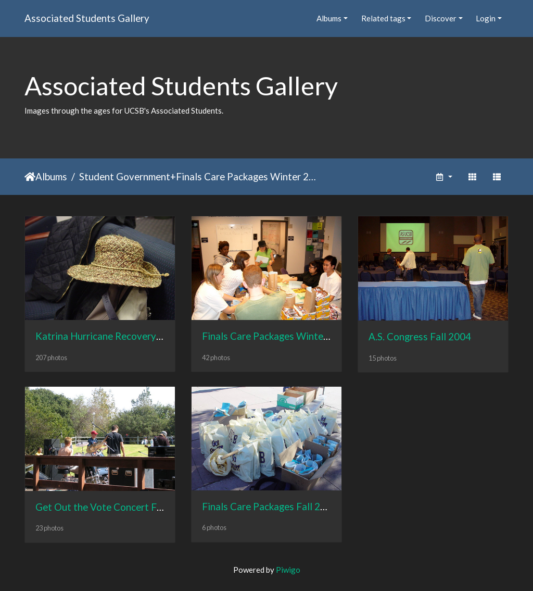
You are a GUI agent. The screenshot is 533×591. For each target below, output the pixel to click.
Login (486, 18)
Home (29, 176)
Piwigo (288, 569)
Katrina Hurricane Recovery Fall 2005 (117, 336)
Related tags (383, 18)
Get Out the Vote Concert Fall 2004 (113, 507)
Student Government (124, 176)
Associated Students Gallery (86, 18)
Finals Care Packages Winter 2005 (246, 176)
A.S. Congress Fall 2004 (420, 336)
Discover (440, 18)
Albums (328, 18)
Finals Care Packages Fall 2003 (269, 506)
